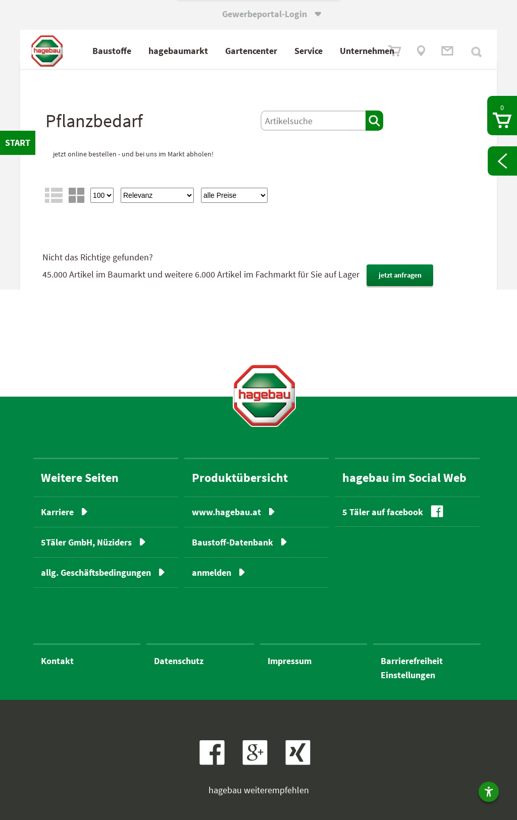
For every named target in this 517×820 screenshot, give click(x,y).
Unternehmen (367, 51)
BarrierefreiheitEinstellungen (412, 668)
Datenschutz (178, 661)
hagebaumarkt (178, 51)
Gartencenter (251, 51)
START (17, 142)
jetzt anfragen (400, 275)
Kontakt (57, 661)
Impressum (290, 661)
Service (308, 51)
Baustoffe (111, 51)
